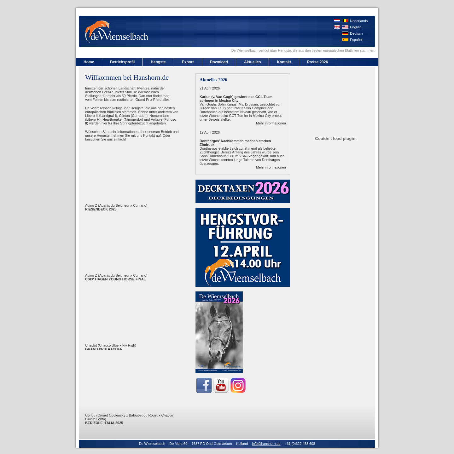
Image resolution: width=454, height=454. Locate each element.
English (355, 27)
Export (188, 62)
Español (356, 40)
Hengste (158, 62)
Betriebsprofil (122, 62)
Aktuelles (252, 62)
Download (219, 62)
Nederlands (359, 21)
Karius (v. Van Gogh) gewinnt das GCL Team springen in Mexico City (236, 98)
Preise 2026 (317, 62)
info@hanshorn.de (266, 443)
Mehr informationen (271, 123)
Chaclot (91, 345)
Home (89, 62)
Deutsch (356, 33)
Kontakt (284, 62)
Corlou (90, 415)
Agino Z (91, 205)
